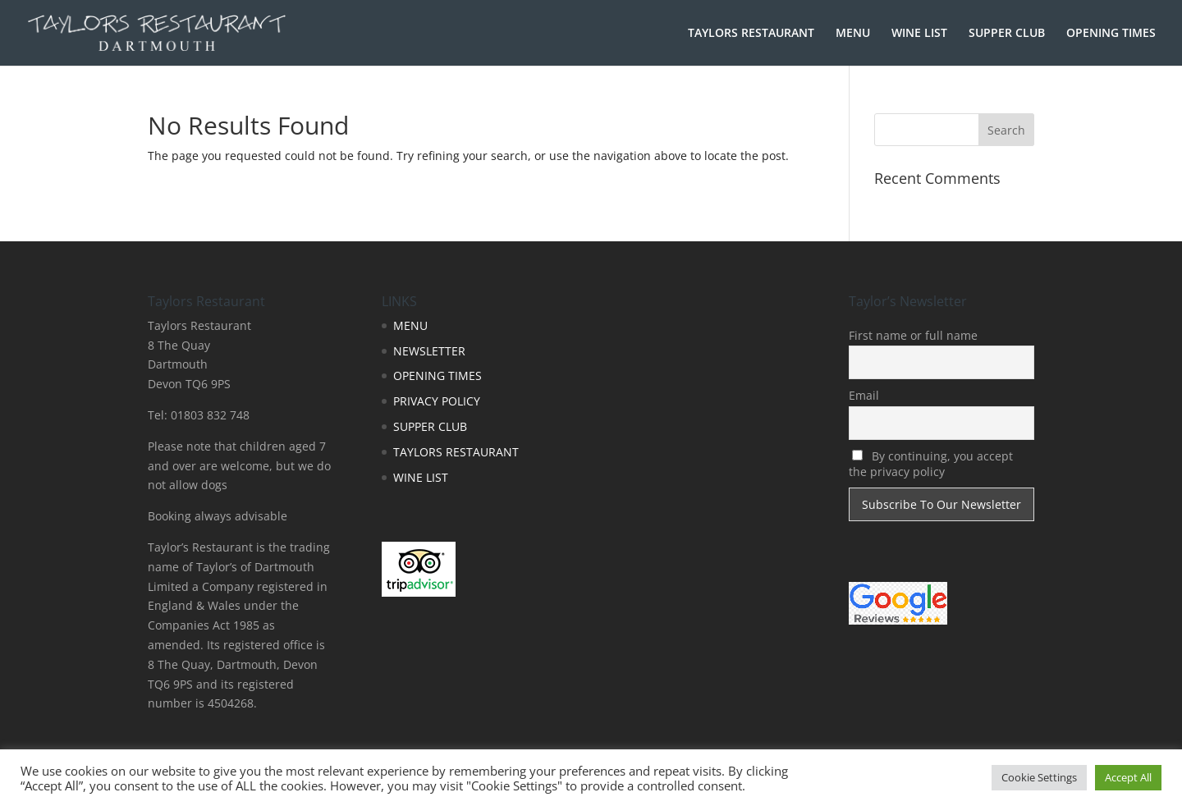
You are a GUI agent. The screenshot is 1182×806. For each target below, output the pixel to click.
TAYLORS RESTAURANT (751, 33)
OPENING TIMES (1111, 33)
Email (864, 395)
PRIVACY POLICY (436, 401)
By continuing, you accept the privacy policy (931, 463)
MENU (853, 33)
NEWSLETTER (429, 351)
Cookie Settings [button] (1039, 777)
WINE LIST (919, 33)
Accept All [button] (1128, 777)
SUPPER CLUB (1007, 33)
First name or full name (913, 335)
